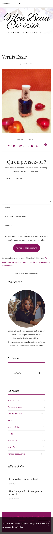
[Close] (43, 523)
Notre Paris (12, 447)
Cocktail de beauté (15, 414)
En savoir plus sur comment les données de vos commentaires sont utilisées (26, 262)
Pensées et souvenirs (16, 454)
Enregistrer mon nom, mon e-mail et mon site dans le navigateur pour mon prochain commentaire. (26, 238)
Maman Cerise (14, 427)
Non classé (12, 440)
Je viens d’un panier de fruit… (24, 479)
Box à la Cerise (14, 400)
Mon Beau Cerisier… (27, 22)
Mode (10, 434)
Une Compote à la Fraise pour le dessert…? (25, 493)
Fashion (11, 420)
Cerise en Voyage (15, 407)
